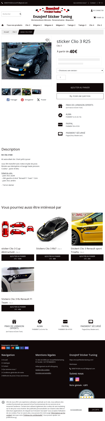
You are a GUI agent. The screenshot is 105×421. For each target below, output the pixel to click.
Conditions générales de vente (12, 372)
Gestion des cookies (42, 370)
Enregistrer (27, 99)
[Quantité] (61, 77)
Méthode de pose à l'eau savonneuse (15, 376)
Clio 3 (15, 32)
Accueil (6, 32)
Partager (12, 99)
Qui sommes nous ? (8, 369)
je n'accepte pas (76, 410)
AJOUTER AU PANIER (80, 87)
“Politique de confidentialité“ (33, 415)
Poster (41, 99)
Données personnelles (43, 373)
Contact (93, 3)
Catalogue (5, 363)
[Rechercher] (20, 14)
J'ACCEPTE (95, 410)
